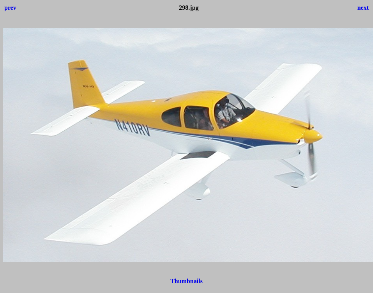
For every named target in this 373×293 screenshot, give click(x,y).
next (363, 7)
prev (10, 7)
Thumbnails (186, 281)
